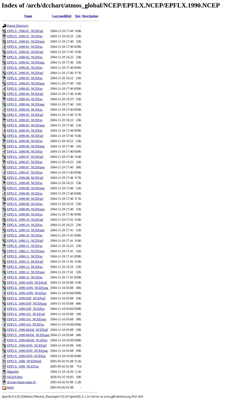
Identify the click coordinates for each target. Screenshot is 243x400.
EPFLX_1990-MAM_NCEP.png (28, 335)
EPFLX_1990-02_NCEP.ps (25, 67)
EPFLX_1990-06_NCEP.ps (25, 151)
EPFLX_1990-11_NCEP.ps (24, 256)
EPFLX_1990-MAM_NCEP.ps (27, 340)
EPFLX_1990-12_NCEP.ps (25, 277)
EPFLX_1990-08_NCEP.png (25, 188)
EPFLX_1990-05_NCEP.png (25, 125)
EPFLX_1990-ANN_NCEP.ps (26, 293)
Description (90, 16)
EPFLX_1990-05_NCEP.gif (25, 115)
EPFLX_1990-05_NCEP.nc (25, 120)
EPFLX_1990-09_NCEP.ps (25, 214)
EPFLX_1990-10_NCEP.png (25, 230)
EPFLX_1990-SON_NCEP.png (27, 350)
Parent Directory (17, 25)
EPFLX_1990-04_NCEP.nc (25, 99)
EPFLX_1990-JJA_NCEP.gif (26, 314)
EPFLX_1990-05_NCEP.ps (25, 130)
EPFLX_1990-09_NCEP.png (25, 209)
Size (78, 16)
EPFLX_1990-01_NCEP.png (25, 41)
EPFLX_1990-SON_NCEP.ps (26, 356)
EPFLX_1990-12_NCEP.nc (25, 267)
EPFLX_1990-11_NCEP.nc (25, 246)
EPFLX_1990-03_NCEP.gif (25, 73)
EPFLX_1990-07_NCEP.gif (25, 156)
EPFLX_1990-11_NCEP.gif (25, 240)
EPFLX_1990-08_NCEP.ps (25, 193)
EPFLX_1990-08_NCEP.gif (25, 177)
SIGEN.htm (14, 377)
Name (28, 16)
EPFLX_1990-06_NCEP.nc (25, 141)
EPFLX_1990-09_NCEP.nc (25, 204)
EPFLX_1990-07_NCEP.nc (25, 162)
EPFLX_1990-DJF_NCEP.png (27, 303)
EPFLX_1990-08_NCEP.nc (25, 183)
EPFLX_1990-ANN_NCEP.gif (27, 282)
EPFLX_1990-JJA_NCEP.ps (25, 324)
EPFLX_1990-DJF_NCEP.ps (26, 308)
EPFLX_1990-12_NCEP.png (25, 272)
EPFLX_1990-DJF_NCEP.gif (26, 298)
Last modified (61, 16)
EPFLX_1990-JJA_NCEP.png (26, 319)
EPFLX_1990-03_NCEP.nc (25, 78)
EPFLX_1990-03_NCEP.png (25, 83)
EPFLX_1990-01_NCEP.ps (25, 46)
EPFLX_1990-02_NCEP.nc (25, 57)
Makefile (13, 371)
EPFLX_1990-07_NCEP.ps (25, 172)
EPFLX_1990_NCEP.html (24, 361)
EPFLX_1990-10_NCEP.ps (25, 235)
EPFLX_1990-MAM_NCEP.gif (27, 329)
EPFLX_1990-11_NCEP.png (25, 251)
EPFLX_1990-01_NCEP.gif (25, 31)
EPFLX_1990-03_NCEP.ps (25, 88)
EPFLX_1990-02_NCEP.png (25, 62)
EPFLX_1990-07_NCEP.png (25, 167)
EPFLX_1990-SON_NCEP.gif (26, 345)
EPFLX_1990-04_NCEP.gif (25, 94)
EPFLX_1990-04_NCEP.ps (25, 109)
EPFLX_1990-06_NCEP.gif (25, 136)
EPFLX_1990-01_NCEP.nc (25, 36)
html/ (10, 387)
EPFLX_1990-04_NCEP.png (25, 104)
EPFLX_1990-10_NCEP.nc (25, 225)
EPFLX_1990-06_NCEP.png (25, 146)
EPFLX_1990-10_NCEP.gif (25, 219)
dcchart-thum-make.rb (21, 382)
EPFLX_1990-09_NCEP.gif (25, 198)
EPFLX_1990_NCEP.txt (23, 366)
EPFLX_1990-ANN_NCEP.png (27, 288)
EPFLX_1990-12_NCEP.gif (25, 261)
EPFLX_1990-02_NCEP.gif (25, 52)
